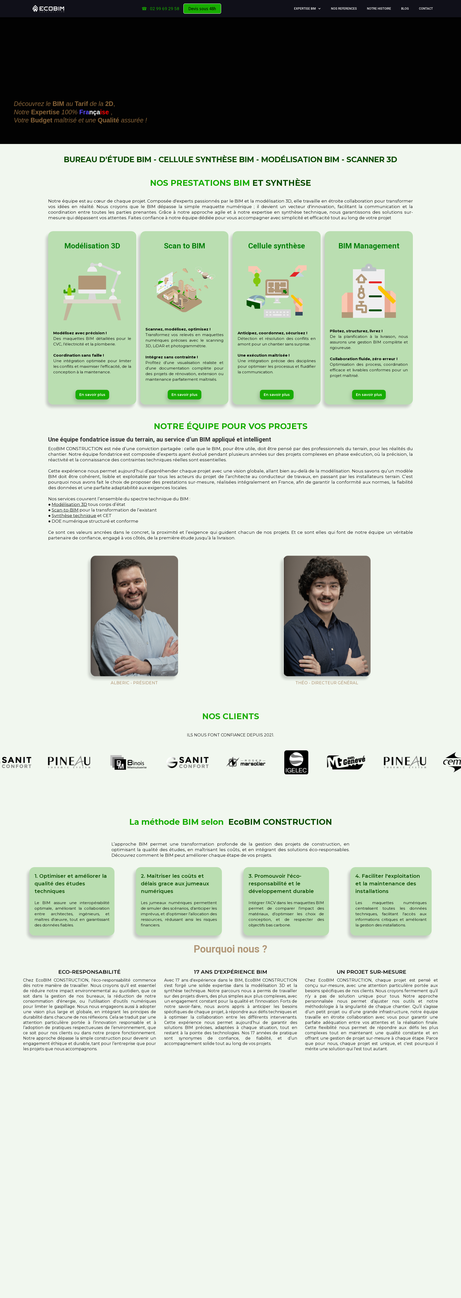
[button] (307, 8)
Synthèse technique (74, 515)
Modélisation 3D (69, 504)
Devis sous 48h (202, 8)
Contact (426, 8)
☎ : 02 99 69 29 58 (160, 8)
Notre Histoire (379, 8)
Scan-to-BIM (65, 510)
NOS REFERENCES (344, 8)
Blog (405, 8)
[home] (48, 8)
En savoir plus (92, 391)
